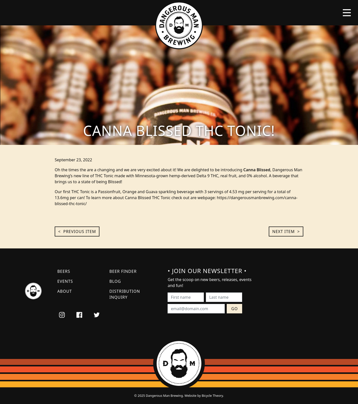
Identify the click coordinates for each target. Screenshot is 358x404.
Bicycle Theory (212, 395)
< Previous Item (77, 231)
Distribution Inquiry (124, 294)
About (64, 291)
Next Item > (286, 231)
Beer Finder (123, 271)
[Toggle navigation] (347, 12)
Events (65, 281)
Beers (63, 271)
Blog (115, 281)
